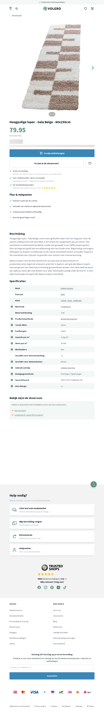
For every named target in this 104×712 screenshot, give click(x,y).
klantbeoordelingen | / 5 (52, 572)
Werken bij (57, 627)
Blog (55, 621)
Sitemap (78, 706)
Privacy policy (40, 706)
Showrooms (58, 616)
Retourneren (15, 627)
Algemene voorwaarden (20, 706)
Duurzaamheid (59, 643)
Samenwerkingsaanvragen (64, 638)
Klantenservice (16, 610)
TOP (93, 484)
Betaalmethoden (16, 616)
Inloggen (13, 632)
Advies (12, 643)
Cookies (54, 706)
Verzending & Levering (19, 621)
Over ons (57, 610)
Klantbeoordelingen (18, 638)
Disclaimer (66, 706)
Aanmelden (52, 676)
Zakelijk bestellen (60, 632)
